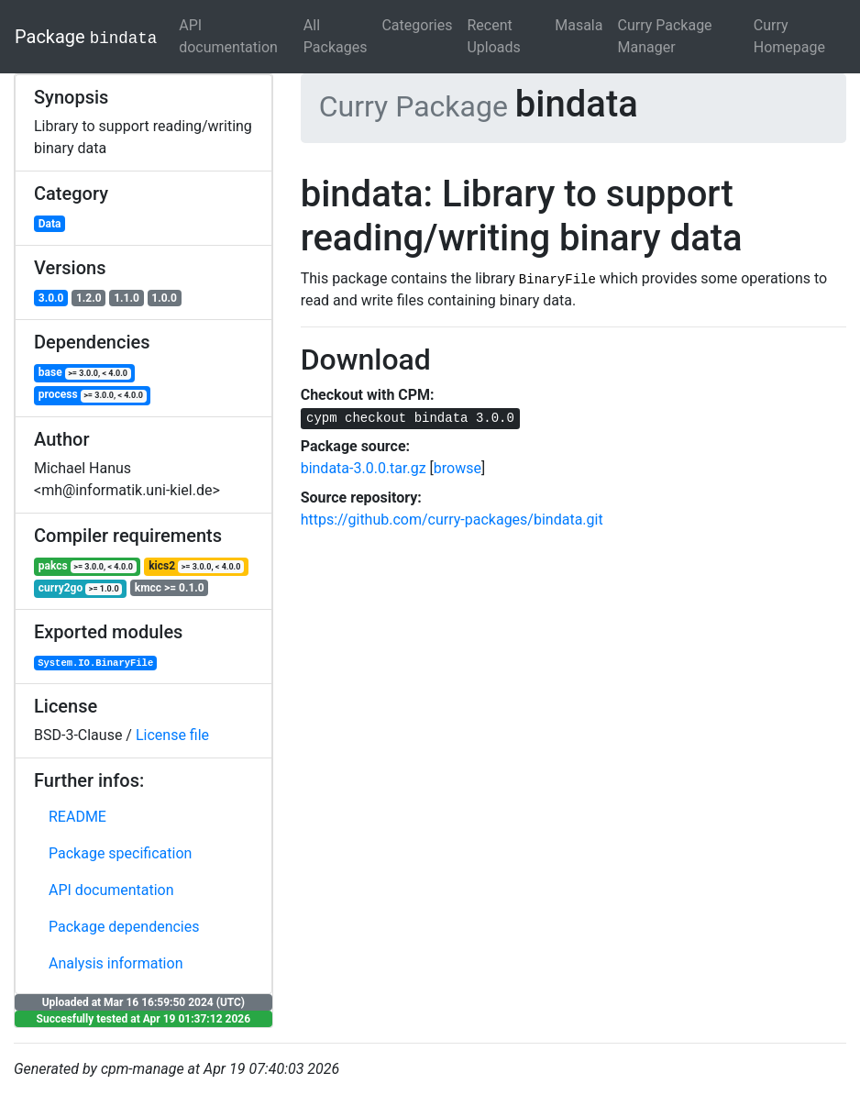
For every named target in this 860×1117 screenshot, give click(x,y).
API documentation (228, 36)
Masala (578, 25)
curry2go (80, 588)
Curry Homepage (789, 36)
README (77, 816)
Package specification (120, 853)
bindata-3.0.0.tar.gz (363, 468)
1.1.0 (126, 298)
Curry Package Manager (664, 36)
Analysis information (115, 963)
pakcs (88, 566)
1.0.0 (164, 298)
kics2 (196, 566)
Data (50, 223)
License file (172, 735)
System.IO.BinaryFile (95, 663)
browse (457, 468)
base (85, 373)
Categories (416, 25)
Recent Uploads (493, 36)
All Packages (335, 36)
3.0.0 (51, 298)
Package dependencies (124, 926)
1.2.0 (89, 298)
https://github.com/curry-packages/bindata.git (452, 519)
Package (86, 37)
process (93, 395)
